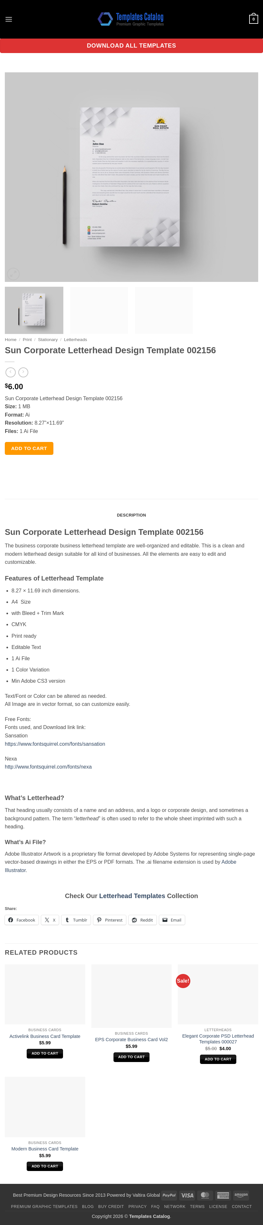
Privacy (137, 1206)
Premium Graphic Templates (44, 1206)
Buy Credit (111, 1206)
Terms (197, 1206)
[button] (9, 19)
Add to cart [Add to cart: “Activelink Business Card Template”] (45, 1053)
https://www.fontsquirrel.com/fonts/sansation (55, 744)
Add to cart (29, 448)
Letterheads (75, 339)
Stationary (48, 339)
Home (10, 339)
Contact (242, 1206)
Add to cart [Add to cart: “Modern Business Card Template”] (45, 1166)
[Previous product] (23, 372)
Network (175, 1206)
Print (27, 339)
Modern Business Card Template (44, 1148)
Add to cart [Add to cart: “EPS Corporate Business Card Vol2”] (131, 1057)
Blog (88, 1206)
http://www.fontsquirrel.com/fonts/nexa (48, 767)
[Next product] (10, 372)
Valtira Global (146, 1195)
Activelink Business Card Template (44, 1036)
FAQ (155, 1206)
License (218, 1206)
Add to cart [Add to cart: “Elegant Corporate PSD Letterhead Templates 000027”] (218, 1059)
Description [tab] (131, 515)
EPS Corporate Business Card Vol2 (131, 1039)
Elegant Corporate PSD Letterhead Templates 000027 (218, 1039)
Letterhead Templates (132, 895)
